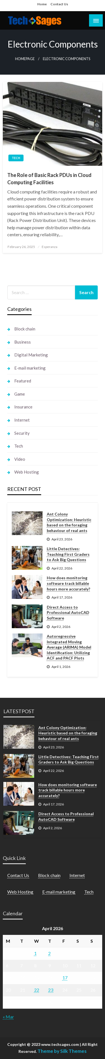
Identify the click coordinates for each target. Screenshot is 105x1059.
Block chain (24, 328)
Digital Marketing (31, 354)
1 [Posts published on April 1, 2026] (35, 953)
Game (19, 393)
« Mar (8, 1016)
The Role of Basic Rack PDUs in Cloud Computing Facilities (49, 178)
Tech (16, 158)
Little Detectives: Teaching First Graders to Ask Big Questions (68, 554)
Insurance (23, 406)
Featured (22, 380)
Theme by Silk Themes (62, 1051)
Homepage (25, 59)
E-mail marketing (30, 367)
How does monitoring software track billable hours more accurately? (68, 583)
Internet (22, 419)
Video (19, 459)
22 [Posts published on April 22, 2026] (36, 989)
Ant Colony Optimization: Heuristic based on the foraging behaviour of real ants (69, 522)
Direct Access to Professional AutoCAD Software (68, 612)
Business (22, 341)
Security (22, 433)
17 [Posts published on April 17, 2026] (64, 977)
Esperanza (49, 247)
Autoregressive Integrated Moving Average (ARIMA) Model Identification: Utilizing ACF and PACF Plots (69, 647)
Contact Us (59, 4)
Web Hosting (26, 471)
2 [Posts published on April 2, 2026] (49, 953)
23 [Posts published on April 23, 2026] (50, 989)
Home (42, 4)
